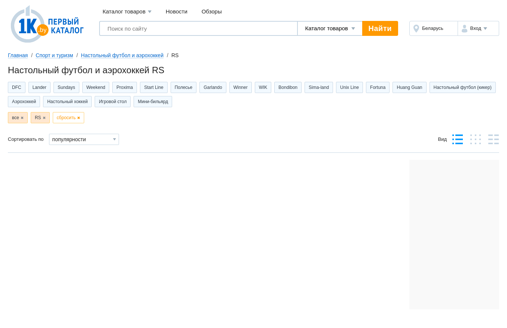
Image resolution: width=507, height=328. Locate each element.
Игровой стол (112, 101)
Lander (39, 87)
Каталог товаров (127, 11)
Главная (18, 55)
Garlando (213, 87)
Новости (176, 11)
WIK (263, 87)
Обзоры (212, 11)
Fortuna (377, 87)
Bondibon (287, 87)
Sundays (66, 87)
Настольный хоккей (67, 101)
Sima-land (319, 87)
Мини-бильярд (153, 101)
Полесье (184, 87)
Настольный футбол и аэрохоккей (122, 55)
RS (38, 117)
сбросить (66, 117)
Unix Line (349, 87)
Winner (240, 87)
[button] (478, 28)
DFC (16, 87)
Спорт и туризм (54, 55)
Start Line (153, 87)
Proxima (124, 87)
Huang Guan (409, 87)
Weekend (95, 87)
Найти (380, 28)
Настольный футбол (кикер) (463, 87)
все (15, 117)
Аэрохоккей (24, 101)
